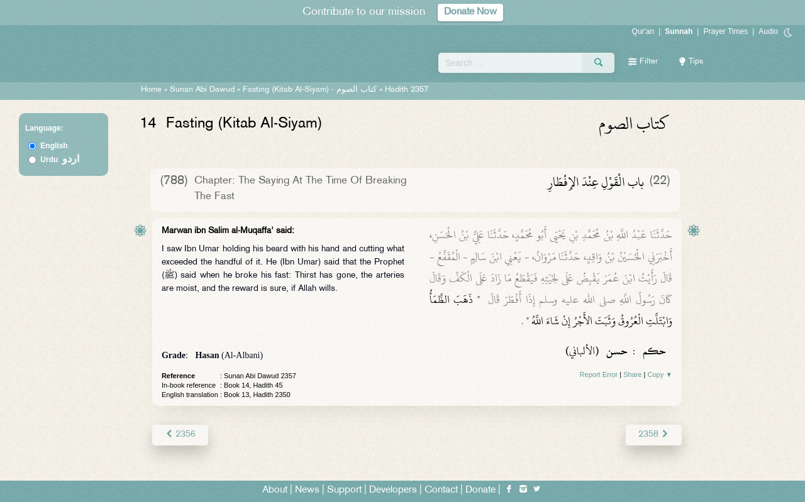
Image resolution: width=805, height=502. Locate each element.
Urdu (59, 159)
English (53, 145)
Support (344, 490)
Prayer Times (725, 31)
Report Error (599, 374)
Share (632, 374)
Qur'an (643, 31)
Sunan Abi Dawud (202, 90)
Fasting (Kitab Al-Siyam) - (311, 90)
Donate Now (470, 12)
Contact (441, 490)
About (274, 490)
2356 (180, 434)
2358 (653, 434)
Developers (393, 490)
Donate (480, 490)
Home (151, 90)
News (307, 490)
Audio (768, 31)
